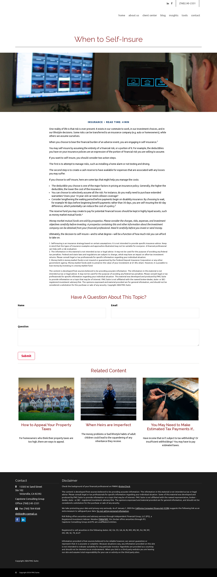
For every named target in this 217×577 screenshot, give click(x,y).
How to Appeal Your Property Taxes (46, 427)
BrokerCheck (124, 486)
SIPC (106, 519)
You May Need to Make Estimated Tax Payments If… (170, 427)
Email (114, 305)
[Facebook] (171, 3)
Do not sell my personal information (113, 511)
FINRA (101, 519)
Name (21, 305)
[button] (134, 15)
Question (23, 326)
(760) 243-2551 (187, 3)
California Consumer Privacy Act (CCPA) (152, 508)
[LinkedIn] (168, 3)
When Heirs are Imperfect (108, 425)
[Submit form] (26, 356)
